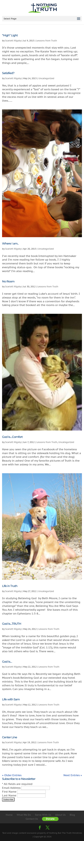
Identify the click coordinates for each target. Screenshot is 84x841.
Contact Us (32, 818)
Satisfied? (8, 73)
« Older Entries (11, 775)
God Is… (7, 661)
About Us (60, 814)
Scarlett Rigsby (13, 40)
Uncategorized (46, 78)
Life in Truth (9, 586)
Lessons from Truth (46, 40)
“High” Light (10, 35)
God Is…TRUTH (11, 623)
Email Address (11, 788)
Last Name (9, 795)
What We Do (24, 814)
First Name (9, 791)
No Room (8, 281)
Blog (72, 814)
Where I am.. (10, 243)
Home (9, 814)
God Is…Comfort (12, 437)
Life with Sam (11, 699)
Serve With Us (43, 814)
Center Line (9, 737)
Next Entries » (72, 775)
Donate (50, 818)
